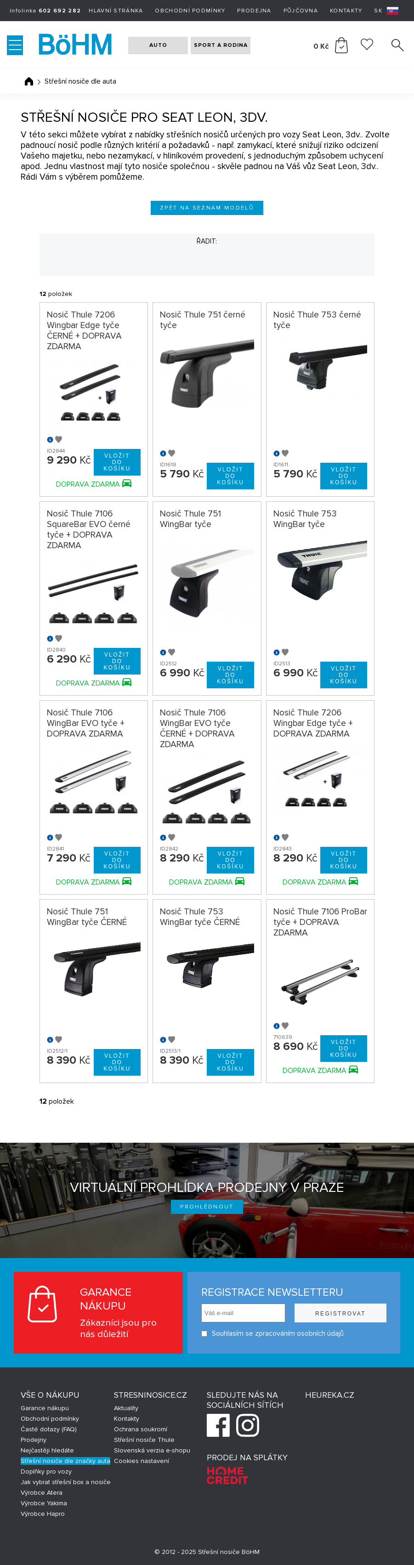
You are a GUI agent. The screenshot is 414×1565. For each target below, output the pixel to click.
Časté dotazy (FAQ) (49, 1429)
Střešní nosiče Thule (144, 1440)
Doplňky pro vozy (46, 1471)
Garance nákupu (45, 1408)
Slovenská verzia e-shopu (152, 1450)
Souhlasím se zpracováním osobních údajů (272, 1333)
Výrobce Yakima (44, 1503)
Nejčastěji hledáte (47, 1450)
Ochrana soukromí (140, 1429)
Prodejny (33, 1440)
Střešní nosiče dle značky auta (65, 1461)
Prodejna (254, 10)
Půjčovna (301, 10)
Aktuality (126, 1408)
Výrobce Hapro (43, 1514)
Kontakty (346, 10)
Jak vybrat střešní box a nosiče (66, 1482)
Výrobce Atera (41, 1493)
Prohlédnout (207, 1206)
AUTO (158, 45)
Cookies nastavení (141, 1461)
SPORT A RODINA (221, 45)
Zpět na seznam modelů (207, 207)
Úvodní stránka (29, 81)
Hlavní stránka (116, 10)
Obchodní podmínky (190, 10)
